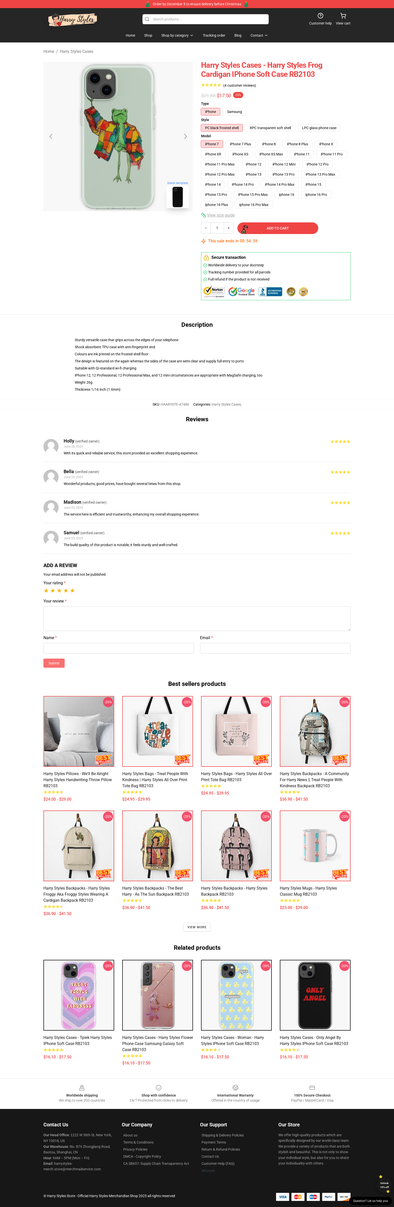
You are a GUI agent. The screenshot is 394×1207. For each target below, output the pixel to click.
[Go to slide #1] (105, 223)
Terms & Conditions (138, 1142)
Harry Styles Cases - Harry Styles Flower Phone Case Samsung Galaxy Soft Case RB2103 (157, 1043)
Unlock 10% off (384, 1185)
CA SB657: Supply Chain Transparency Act (156, 1164)
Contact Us (210, 1156)
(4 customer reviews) (239, 85)
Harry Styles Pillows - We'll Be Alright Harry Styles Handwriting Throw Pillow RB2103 (77, 779)
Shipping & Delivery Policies (223, 1135)
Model (206, 136)
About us (130, 1135)
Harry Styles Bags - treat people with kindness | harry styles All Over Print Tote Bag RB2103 (155, 779)
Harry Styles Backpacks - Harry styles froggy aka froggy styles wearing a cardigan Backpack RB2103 (76, 894)
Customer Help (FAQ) (218, 1164)
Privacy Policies (135, 1149)
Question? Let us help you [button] (370, 1201)
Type (205, 104)
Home (48, 51)
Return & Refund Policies (221, 1149)
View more (197, 927)
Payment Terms (214, 1142)
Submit (54, 663)
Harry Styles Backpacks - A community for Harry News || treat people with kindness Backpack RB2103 (314, 779)
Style (205, 120)
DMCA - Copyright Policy (142, 1156)
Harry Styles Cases (76, 51)
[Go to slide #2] (131, 223)
